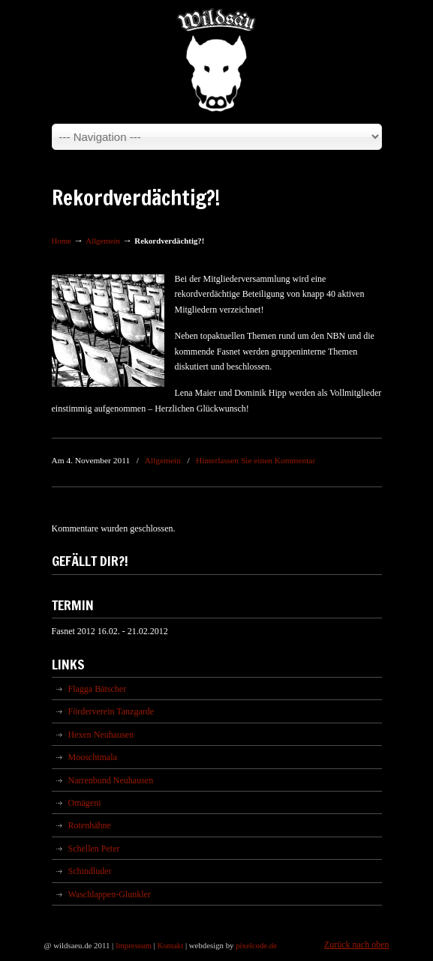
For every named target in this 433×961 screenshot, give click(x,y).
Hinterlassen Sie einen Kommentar (255, 460)
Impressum (134, 945)
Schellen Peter (94, 848)
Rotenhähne (89, 825)
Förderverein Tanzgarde (111, 711)
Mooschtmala (92, 757)
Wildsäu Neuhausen (217, 60)
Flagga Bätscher (97, 689)
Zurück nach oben (356, 944)
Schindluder (90, 871)
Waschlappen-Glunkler (109, 894)
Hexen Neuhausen (101, 734)
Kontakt (170, 945)
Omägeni (84, 803)
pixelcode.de (256, 945)
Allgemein (103, 240)
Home (61, 240)
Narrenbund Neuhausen (111, 780)
